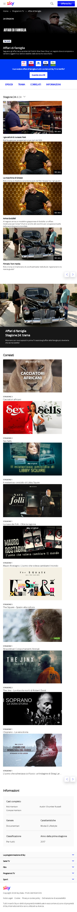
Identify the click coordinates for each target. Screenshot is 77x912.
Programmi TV (18, 11)
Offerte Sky (66, 4)
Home (5, 11)
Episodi (9, 84)
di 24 (12, 97)
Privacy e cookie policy (31, 898)
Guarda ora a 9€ (38, 75)
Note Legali (8, 898)
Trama (21, 84)
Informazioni (53, 84)
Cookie (17, 898)
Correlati (35, 84)
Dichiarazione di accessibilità (53, 898)
